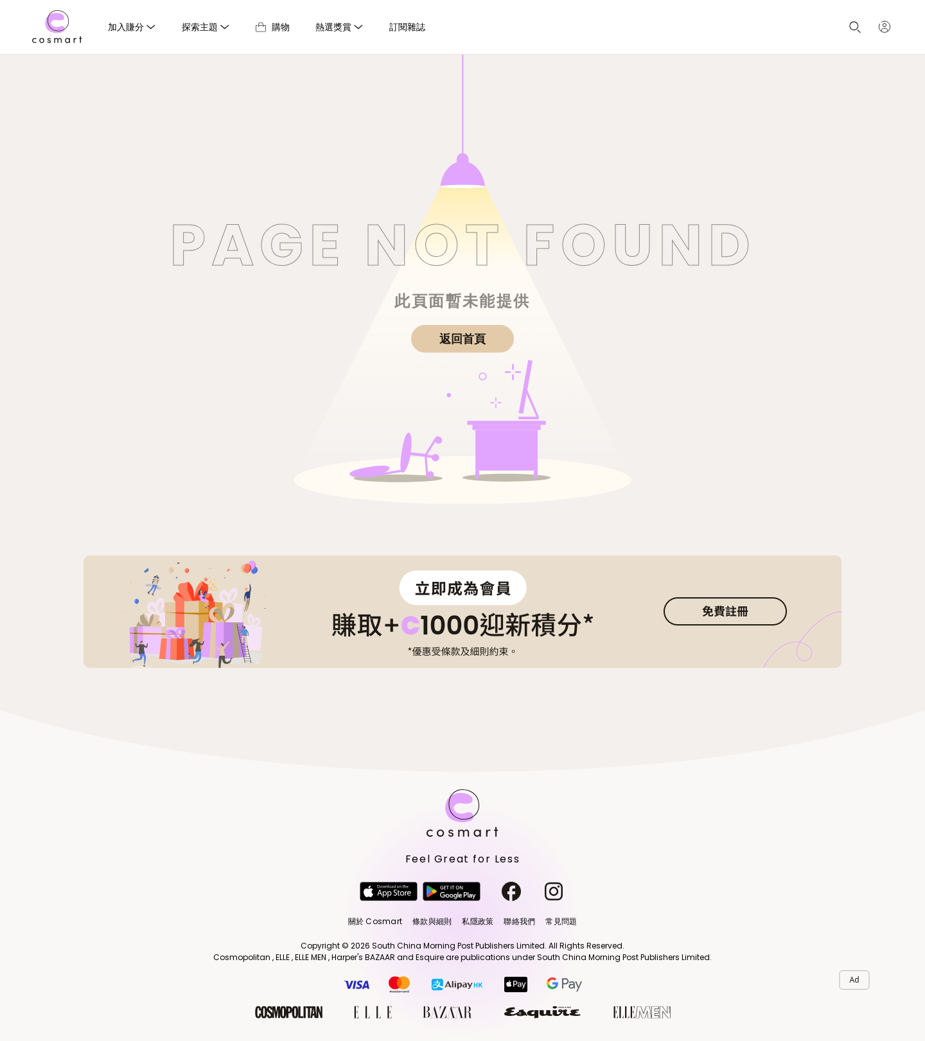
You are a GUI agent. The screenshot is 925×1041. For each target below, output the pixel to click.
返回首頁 (462, 339)
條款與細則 (432, 921)
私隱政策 (477, 921)
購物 (273, 27)
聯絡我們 (519, 921)
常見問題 (561, 921)
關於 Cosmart (375, 921)
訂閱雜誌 (407, 27)
